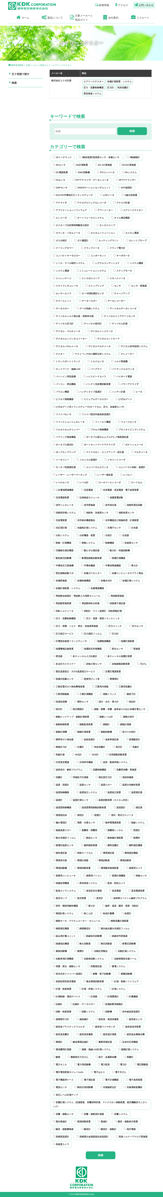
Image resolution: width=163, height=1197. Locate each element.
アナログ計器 (121, 202)
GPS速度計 (125, 187)
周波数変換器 (116, 596)
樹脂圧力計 (60, 747)
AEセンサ (59, 165)
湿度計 (96, 815)
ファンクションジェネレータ (69, 422)
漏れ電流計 (60, 822)
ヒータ (137, 391)
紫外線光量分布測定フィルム (114, 928)
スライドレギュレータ (65, 286)
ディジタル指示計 (91, 323)
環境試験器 (103, 860)
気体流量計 (122, 87)
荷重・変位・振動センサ (66, 966)
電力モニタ (60, 1064)
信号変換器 (88, 505)
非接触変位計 (108, 1087)
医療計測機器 (117, 558)
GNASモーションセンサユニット (93, 187)
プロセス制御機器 (98, 429)
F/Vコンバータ (106, 172)
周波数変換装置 (62, 603)
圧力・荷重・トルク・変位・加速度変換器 (75, 626)
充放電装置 (60, 520)
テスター (59, 354)
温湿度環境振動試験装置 (92, 807)
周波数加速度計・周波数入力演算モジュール (76, 596)
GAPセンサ (60, 187)
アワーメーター (103, 210)
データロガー (61, 308)
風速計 (102, 1121)
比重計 (79, 747)
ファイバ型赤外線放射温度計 (95, 414)
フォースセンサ (127, 422)
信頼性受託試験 (133, 505)
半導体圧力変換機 (63, 565)
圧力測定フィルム (91, 633)
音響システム (119, 1114)
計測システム (117, 989)
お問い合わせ (144, 5)
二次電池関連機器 (63, 490)
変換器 (135, 649)
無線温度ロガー (62, 830)
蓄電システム (117, 966)
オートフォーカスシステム (89, 218)
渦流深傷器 (126, 777)
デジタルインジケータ (100, 331)
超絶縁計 (82, 1019)
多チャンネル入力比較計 (83, 656)
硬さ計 (90, 906)
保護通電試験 (115, 497)
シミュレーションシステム (91, 270)
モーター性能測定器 (64, 467)
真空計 (98, 898)
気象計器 (59, 754)
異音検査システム (92, 93)
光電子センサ (113, 527)
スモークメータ (116, 278)
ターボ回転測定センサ (91, 293)
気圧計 (117, 747)
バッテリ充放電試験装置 (97, 384)
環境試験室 (124, 860)
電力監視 (104, 1064)
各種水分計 (105, 580)
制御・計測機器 (62, 543)
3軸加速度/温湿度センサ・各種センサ (99, 157)
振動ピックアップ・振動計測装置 (71, 716)
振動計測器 (124, 724)
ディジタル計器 (118, 323)
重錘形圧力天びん (78, 1057)
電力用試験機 (82, 1064)
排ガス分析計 (127, 732)
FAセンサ (59, 180)
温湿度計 (119, 807)
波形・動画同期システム (114, 762)
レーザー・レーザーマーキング (70, 475)
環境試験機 (60, 868)
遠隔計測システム (128, 1049)
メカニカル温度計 (87, 459)
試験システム (87, 1011)
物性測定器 (60, 853)
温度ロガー (105, 784)
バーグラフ (95, 369)
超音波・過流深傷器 (107, 1019)
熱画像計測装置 (114, 838)
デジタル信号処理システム (133, 346)
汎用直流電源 (61, 762)
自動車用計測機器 (63, 958)
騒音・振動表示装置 (126, 1121)
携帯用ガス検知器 (63, 739)
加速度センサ (130, 543)
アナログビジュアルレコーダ (90, 202)
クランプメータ (90, 248)
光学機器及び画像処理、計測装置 (120, 520)
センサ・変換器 (137, 286)
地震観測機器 (102, 641)
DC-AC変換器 (103, 165)
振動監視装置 (85, 724)
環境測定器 (107, 853)
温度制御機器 (61, 792)
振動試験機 (105, 732)
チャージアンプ (120, 293)
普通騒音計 (133, 739)
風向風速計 (60, 1121)
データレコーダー (115, 301)
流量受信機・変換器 (124, 769)
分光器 (133, 527)
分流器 (124, 535)
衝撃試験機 (125, 974)
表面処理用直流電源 (64, 981)
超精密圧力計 (61, 1019)
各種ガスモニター (91, 573)
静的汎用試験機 (83, 1087)
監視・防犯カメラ (115, 883)
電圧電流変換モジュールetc (68, 1072)
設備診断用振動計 (112, 1004)
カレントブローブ (136, 240)
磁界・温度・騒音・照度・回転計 (120, 906)
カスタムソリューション (101, 233)
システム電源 (61, 270)
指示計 (57, 709)
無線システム (136, 822)
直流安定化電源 (92, 890)
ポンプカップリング (64, 452)
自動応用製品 (99, 951)
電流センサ (60, 1087)
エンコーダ (60, 218)
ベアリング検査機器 (64, 437)
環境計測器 (81, 860)
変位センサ (116, 649)
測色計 (79, 815)
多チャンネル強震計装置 (118, 656)
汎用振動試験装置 (116, 754)
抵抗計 (131, 701)
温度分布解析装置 (129, 784)
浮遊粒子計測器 (79, 777)
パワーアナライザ (128, 384)
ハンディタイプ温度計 (89, 391)
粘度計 (126, 913)
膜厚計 (79, 951)
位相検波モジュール (88, 497)
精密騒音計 (84, 928)
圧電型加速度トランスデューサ (70, 641)
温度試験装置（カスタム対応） (113, 800)
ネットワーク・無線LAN (66, 369)
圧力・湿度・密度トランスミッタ (101, 618)
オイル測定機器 (120, 218)
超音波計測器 (108, 1034)
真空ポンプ (60, 898)
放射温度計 (88, 739)
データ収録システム (88, 308)
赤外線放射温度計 (129, 1011)
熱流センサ (90, 838)
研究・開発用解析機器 (65, 906)
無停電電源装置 (111, 822)
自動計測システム (125, 951)
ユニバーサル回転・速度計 (130, 467)
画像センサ (140, 875)
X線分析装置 (129, 195)
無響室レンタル (114, 830)
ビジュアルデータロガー (94, 399)
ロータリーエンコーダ (108, 482)
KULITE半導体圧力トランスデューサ (73, 195)
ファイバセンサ (62, 414)
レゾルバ (126, 475)
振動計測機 (60, 732)
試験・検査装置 (62, 1011)
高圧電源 (130, 1129)
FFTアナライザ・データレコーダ (91, 180)
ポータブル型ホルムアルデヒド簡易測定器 (105, 437)
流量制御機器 (98, 769)
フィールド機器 (101, 422)
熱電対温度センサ (63, 845)
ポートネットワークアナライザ (98, 444)
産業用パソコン (92, 875)
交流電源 (87, 490)
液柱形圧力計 (104, 777)
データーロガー (88, 301)
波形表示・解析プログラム (67, 769)
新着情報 (102, 5)
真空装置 (80, 898)
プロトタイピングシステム (130, 429)
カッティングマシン (107, 240)
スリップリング (94, 286)
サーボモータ (121, 255)
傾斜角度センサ (125, 512)
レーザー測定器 (103, 475)
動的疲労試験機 (62, 558)
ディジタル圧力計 (63, 323)
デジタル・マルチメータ (66, 331)
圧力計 (110, 87)
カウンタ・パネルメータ (66, 233)
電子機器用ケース (63, 1079)
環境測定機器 (130, 853)
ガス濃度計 (81, 240)
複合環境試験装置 (93, 981)
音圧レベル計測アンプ (65, 1095)
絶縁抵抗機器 (61, 943)
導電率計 (113, 679)
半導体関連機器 (111, 565)
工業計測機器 (85, 694)
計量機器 (132, 996)
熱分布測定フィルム (64, 838)
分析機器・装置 (86, 535)
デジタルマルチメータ (98, 346)
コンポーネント (97, 255)
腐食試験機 (60, 951)
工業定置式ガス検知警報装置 (69, 686)
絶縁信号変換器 (118, 936)
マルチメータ (139, 452)
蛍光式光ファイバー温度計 (67, 974)
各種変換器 (60, 580)
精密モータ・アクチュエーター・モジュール (76, 921)
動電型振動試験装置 (90, 558)
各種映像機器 (82, 580)
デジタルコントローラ (107, 338)
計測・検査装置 (62, 989)
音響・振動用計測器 (92, 1114)
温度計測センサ (79, 800)
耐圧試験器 (105, 943)
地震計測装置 (126, 641)
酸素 (56, 1057)
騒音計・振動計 (107, 1129)
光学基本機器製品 (84, 520)
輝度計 (57, 1042)
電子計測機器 (110, 1079)
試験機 (107, 1011)
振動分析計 (127, 716)
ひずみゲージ (124, 399)
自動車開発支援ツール (123, 958)
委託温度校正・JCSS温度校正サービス (74, 671)
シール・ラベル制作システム (69, 263)
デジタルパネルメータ (65, 346)
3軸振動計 (133, 157)
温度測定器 (135, 792)
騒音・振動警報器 (63, 1129)
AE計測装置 (80, 165)
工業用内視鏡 (100, 686)
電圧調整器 (141, 1064)
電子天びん (119, 1072)
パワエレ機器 (61, 391)
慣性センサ (81, 701)
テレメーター (126, 354)
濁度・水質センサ (84, 822)
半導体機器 (88, 565)
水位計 (77, 754)
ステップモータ (122, 270)
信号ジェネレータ (63, 505)
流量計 (57, 777)
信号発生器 (109, 505)
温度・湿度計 (61, 784)
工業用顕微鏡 (61, 694)
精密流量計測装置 (118, 921)
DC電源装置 (60, 172)
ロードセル (135, 482)
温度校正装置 (113, 792)
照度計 (135, 830)
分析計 (107, 535)
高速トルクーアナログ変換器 (132, 1136)
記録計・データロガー (82, 1004)
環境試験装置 (82, 868)
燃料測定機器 (134, 845)
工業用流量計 (124, 686)
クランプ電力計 (116, 248)
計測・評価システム (90, 989)
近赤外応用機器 (128, 1042)
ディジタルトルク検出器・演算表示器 (73, 316)
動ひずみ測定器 (90, 550)
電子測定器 (88, 1079)
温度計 (57, 800)
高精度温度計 (61, 1136)
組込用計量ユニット (64, 936)
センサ (116, 286)
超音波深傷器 (85, 1034)
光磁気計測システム (85, 527)
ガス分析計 (60, 240)
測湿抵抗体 (60, 815)
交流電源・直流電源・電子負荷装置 (119, 490)
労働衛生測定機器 (63, 550)
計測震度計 (112, 996)
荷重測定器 (95, 966)
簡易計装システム (63, 913)
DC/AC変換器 (127, 165)
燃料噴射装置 (89, 845)
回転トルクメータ (63, 611)
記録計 (57, 1004)
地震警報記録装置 (63, 649)
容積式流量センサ (63, 679)
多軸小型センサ (92, 664)
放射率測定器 (110, 739)
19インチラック (62, 157)
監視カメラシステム (64, 890)
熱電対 (135, 838)
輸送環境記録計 (79, 1042)
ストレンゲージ (62, 278)
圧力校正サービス (63, 633)
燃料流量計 (112, 845)
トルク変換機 (119, 361)
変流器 (57, 656)
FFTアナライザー (126, 180)
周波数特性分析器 (89, 603)
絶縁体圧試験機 (92, 936)
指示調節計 (77, 709)
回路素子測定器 (116, 603)
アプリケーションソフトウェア (70, 210)
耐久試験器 (84, 943)
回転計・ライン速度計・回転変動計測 (101, 611)
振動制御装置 (61, 724)
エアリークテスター (94, 81)
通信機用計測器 (62, 1049)
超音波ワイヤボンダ (103, 1026)
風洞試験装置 (82, 1121)
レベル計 (82, 482)
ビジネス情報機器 (63, 399)
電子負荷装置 (134, 1079)
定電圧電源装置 (111, 671)
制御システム (87, 543)
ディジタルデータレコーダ (121, 308)
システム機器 (135, 263)
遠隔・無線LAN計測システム (95, 1049)
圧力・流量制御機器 (94, 87)
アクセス (121, 5)
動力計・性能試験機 (118, 550)
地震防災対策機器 (91, 649)
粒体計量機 (107, 913)
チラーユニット (62, 301)
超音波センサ (134, 1019)
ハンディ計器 (117, 391)
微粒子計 (130, 694)
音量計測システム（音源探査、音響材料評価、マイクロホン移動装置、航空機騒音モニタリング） (100, 1104)
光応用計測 (60, 527)
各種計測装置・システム (119, 81)
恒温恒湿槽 (60, 701)
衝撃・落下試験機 (100, 974)
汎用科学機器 (85, 762)
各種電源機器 (96, 588)
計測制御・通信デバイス (66, 996)
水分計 (94, 754)
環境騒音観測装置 (108, 868)
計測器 (92, 996)
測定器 (137, 807)
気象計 (134, 747)
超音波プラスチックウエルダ (69, 1026)
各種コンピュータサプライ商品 (126, 573)
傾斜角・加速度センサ (95, 512)
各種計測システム (129, 580)
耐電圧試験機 (127, 943)
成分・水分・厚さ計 (107, 701)
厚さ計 (133, 565)
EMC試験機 (82, 172)
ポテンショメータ (132, 444)
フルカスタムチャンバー (66, 429)
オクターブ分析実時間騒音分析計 (71, 225)
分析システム (61, 535)
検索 (14, 82)
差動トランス (108, 694)
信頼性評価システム (64, 512)
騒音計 (86, 1129)
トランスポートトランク (66, 361)
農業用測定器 (104, 1042)
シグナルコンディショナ (106, 263)
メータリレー (61, 459)
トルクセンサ (96, 361)
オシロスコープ (106, 225)
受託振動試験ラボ (63, 573)
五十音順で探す (20, 74)
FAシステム (129, 172)
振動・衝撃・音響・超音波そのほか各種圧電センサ (118, 709)
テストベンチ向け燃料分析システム (91, 354)
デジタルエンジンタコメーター (70, 338)
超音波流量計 (61, 1034)
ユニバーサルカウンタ (95, 467)
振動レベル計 (105, 716)
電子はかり (98, 1072)
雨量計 (128, 1057)
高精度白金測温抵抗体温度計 (92, 1136)
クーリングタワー (63, 248)
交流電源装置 (61, 497)
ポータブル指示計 (63, 444)
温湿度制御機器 (62, 807)
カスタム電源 (130, 233)
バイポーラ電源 (122, 376)
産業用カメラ (134, 868)
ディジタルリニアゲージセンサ (118, 316)
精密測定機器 (61, 928)
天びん (142, 664)
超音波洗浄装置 (131, 1026)
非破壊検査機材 (133, 1087)
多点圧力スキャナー (64, 664)
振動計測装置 (82, 732)
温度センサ (84, 784)
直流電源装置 (136, 890)
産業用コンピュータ (64, 875)
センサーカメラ (62, 293)
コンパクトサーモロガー (66, 255)
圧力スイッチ (114, 626)
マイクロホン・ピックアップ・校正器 (103, 452)
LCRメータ (107, 195)
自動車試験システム (92, 958)
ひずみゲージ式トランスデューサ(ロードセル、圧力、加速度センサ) (88, 407)
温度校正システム (87, 792)
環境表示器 (60, 860)
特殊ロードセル (83, 853)
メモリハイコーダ (115, 459)
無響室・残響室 (88, 830)
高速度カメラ (61, 1144)
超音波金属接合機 (134, 1034)
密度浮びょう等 (90, 679)
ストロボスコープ (89, 278)
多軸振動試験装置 (119, 664)
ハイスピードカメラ (94, 376)
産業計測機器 (117, 875)
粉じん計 (87, 913)
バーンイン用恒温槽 (64, 376)
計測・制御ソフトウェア (125, 981)
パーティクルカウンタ (121, 369)
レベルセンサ (61, 482)
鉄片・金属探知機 (106, 1057)
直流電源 (115, 890)
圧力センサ (136, 626)
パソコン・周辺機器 (64, 384)
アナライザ (60, 202)
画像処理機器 (61, 883)
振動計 (105, 724)
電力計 (122, 1064)
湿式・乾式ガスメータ (120, 815)
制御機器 (108, 543)
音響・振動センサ (63, 1114)
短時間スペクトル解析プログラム (128, 898)
